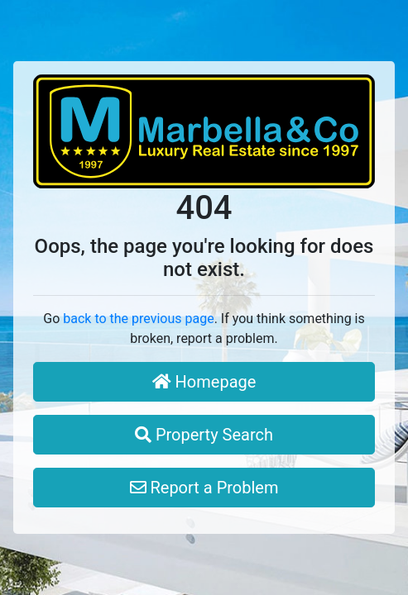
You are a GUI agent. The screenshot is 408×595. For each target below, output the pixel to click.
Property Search (204, 435)
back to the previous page (138, 318)
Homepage (204, 382)
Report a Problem (204, 487)
